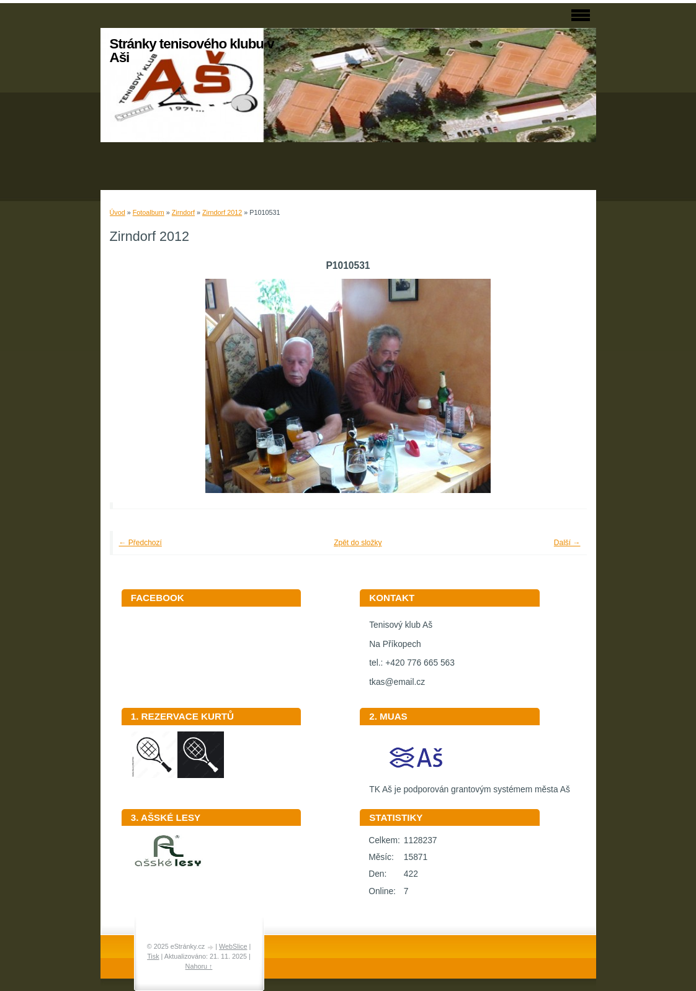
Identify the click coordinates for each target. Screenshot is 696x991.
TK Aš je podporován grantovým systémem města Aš (469, 785)
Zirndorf (183, 212)
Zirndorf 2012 (222, 212)
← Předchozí (140, 542)
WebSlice (233, 946)
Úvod (117, 212)
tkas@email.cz (397, 682)
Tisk (153, 956)
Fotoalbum (148, 212)
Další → (567, 542)
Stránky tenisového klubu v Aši (192, 50)
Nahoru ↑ (199, 966)
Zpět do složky (357, 542)
